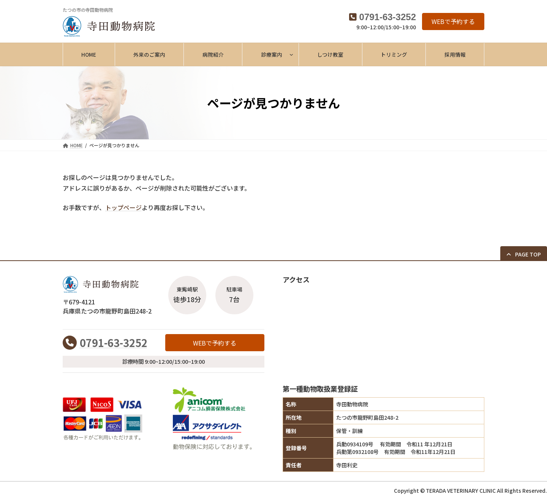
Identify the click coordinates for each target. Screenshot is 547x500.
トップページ (123, 207)
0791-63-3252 (387, 17)
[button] (453, 21)
